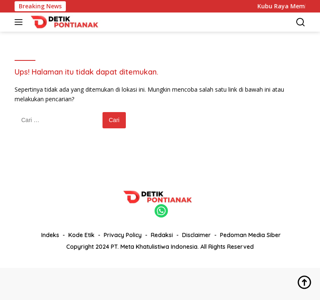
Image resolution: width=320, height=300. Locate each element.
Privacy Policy (123, 235)
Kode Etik (81, 235)
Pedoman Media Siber (250, 235)
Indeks (50, 235)
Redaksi (162, 235)
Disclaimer (196, 235)
